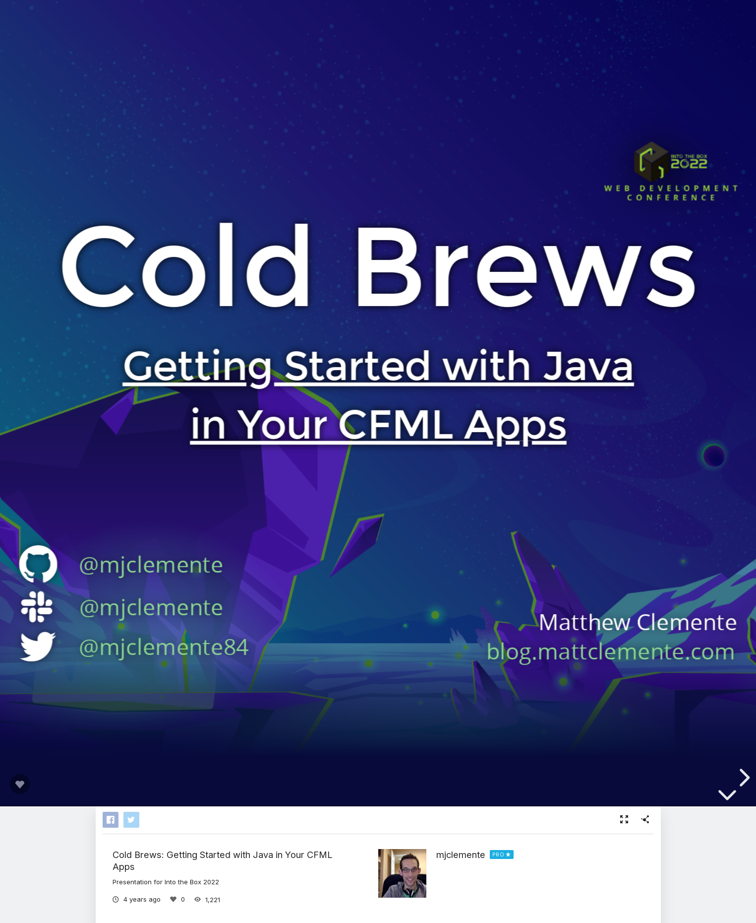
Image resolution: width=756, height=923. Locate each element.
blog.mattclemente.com (611, 650)
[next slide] (743, 778)
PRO (498, 854)
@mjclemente (151, 607)
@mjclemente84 (164, 646)
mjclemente (460, 854)
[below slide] (727, 796)
